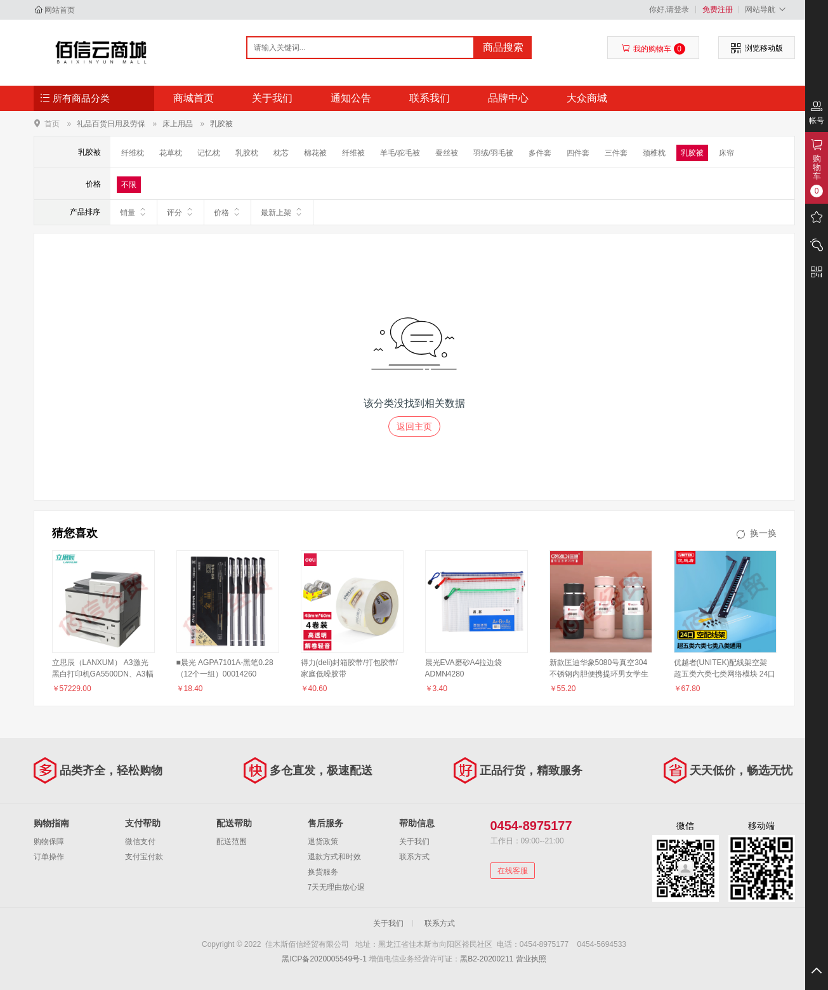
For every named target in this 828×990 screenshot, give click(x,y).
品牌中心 (508, 98)
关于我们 (272, 98)
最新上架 (282, 212)
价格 (227, 212)
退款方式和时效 (334, 856)
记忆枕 (208, 152)
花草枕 (170, 152)
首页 (52, 123)
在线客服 (512, 870)
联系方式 (414, 856)
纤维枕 (132, 152)
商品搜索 (503, 47)
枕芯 (281, 152)
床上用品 (177, 123)
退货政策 (323, 841)
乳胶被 (221, 123)
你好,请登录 (669, 9)
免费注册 (717, 9)
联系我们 (429, 98)
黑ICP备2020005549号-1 (324, 958)
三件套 (616, 152)
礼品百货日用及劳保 (111, 123)
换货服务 (323, 872)
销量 (133, 212)
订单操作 (49, 856)
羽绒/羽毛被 (493, 152)
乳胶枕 (246, 152)
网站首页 (59, 10)
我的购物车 (653, 48)
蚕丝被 (446, 152)
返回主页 (414, 426)
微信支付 (140, 841)
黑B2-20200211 (486, 958)
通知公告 (351, 98)
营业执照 (531, 958)
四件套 (578, 152)
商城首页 (193, 98)
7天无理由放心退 (336, 887)
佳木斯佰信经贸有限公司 (101, 52)
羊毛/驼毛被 (400, 152)
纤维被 (353, 152)
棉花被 (315, 152)
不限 (128, 184)
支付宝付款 (144, 856)
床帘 (726, 152)
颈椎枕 (654, 152)
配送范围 (231, 841)
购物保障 (49, 841)
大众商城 (587, 98)
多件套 (540, 152)
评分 (180, 212)
